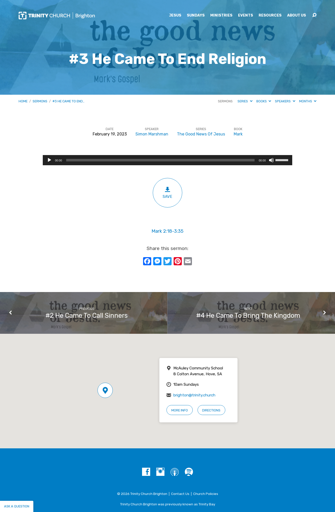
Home (23, 101)
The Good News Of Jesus (201, 134)
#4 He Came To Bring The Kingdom (248, 315)
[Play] (49, 160)
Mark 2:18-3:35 (167, 231)
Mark (238, 134)
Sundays (196, 15)
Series (245, 101)
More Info (179, 410)
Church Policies (205, 494)
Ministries (221, 15)
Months (307, 101)
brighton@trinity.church (194, 395)
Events (245, 15)
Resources (270, 15)
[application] (167, 160)
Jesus (175, 15)
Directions (211, 410)
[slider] (160, 160)
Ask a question (16, 506)
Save (167, 192)
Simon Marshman (151, 134)
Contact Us (180, 494)
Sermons (40, 101)
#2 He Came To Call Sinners (87, 315)
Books (263, 101)
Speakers (285, 101)
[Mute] (271, 160)
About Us (296, 15)
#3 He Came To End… (68, 101)
